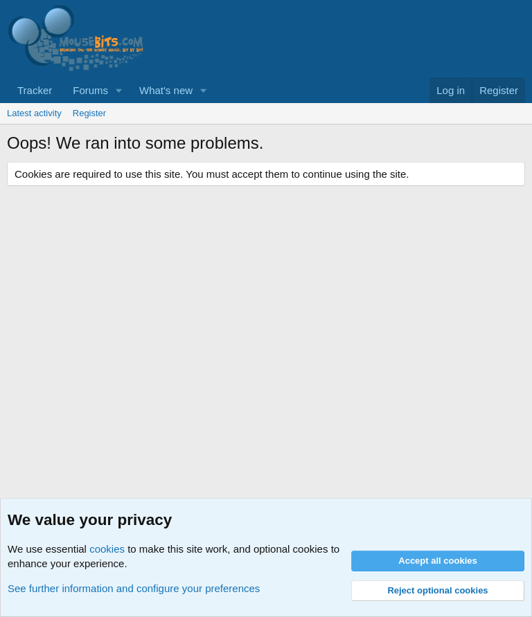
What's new (166, 90)
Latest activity (34, 113)
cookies (107, 549)
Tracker (34, 90)
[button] (119, 90)
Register (89, 113)
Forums (90, 90)
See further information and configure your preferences (134, 588)
